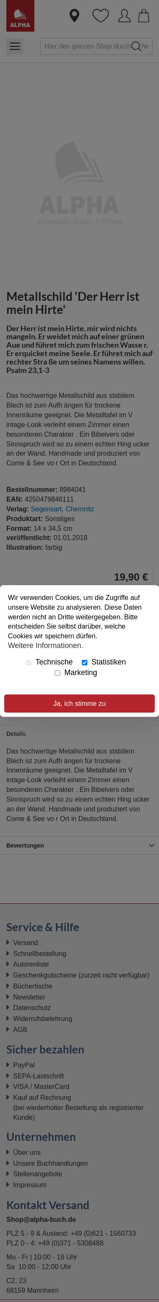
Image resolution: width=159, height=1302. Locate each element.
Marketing (76, 672)
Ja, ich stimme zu (79, 703)
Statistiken (104, 662)
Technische (49, 662)
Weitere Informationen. (46, 645)
